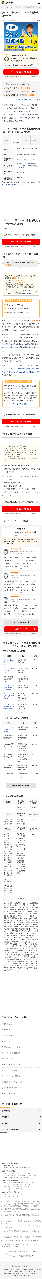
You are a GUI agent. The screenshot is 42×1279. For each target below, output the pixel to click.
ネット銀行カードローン (11, 1130)
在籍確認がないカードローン (13, 1047)
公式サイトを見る (21, 629)
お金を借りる (7, 1024)
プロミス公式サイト (28, 492)
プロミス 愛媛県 (30, 7)
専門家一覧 (24, 1269)
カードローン (11, 7)
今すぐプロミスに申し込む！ (21, 72)
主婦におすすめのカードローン (13, 1082)
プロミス (20, 7)
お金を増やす (22, 1175)
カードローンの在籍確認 (11, 1076)
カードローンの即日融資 (11, 1053)
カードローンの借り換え (11, 1064)
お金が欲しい (8, 1177)
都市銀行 (5, 1117)
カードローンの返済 (9, 1070)
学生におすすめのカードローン (13, 1088)
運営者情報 (17, 1269)
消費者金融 (6, 1030)
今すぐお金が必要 (26, 1173)
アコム (12, 1168)
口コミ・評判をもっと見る (21, 622)
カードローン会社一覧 (10, 1164)
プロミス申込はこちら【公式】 (18, 404)
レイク (24, 1168)
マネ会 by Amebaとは (7, 1269)
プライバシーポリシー (29, 1271)
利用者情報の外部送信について (12, 1273)
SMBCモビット (32, 1168)
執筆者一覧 (32, 1269)
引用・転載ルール (17, 1271)
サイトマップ (26, 1273)
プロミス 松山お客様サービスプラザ (8, 662)
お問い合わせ (34, 1273)
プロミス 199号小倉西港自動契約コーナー (8, 687)
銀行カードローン (8, 1035)
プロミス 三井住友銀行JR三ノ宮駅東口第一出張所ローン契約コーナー (8, 708)
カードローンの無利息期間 (12, 1183)
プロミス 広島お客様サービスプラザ (8, 671)
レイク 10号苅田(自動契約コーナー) (8, 729)
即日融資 (17, 1187)
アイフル (6, 1168)
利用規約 (8, 1271)
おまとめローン (8, 1059)
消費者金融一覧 (8, 1166)
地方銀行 (5, 1123)
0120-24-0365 (32, 164)
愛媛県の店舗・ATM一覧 (21, 785)
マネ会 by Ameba (12, 1220)
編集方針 (38, 1269)
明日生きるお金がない (10, 1175)
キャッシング (7, 1041)
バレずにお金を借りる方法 (12, 1173)
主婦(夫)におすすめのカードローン (14, 1194)
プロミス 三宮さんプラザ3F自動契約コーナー (8, 696)
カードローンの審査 (9, 1094)
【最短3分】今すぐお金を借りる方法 (19, 114)
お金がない (24, 1177)
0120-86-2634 (21, 168)
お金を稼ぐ (16, 1177)
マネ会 (3, 7)
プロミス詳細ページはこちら (27, 99)
